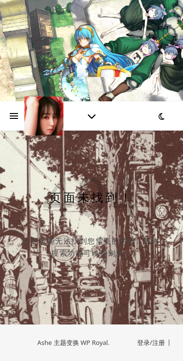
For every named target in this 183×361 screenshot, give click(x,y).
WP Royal (94, 342)
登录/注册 (151, 342)
